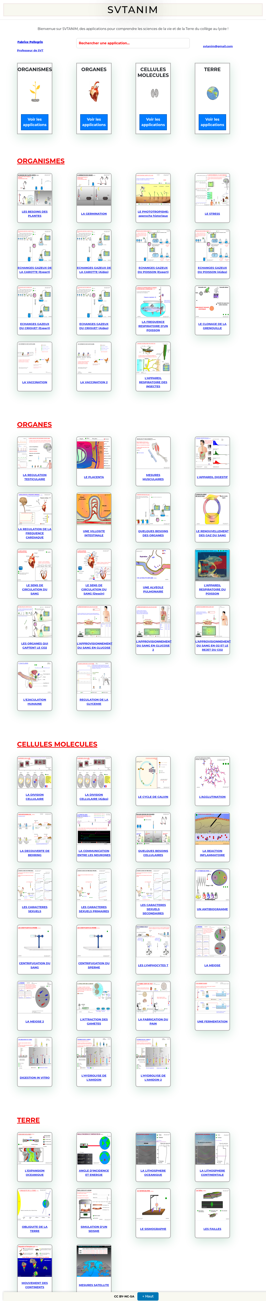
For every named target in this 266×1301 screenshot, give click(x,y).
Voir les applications (35, 122)
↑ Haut (148, 1296)
